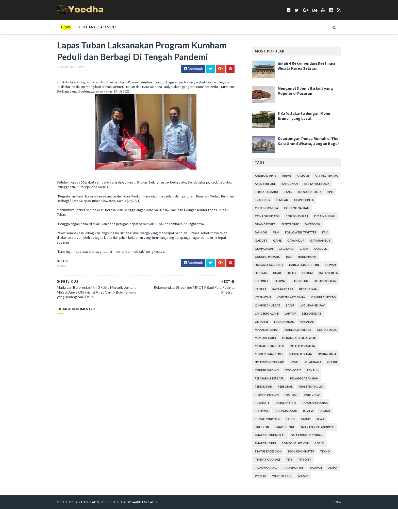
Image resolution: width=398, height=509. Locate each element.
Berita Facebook (316, 183)
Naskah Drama (300, 354)
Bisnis (288, 191)
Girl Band (286, 248)
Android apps (265, 175)
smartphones (265, 443)
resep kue (262, 410)
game (277, 240)
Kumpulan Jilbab (267, 305)
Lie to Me (261, 321)
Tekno (325, 451)
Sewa (320, 419)
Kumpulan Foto (323, 297)
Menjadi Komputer (269, 346)
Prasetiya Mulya (310, 386)
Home (66, 27)
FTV (325, 232)
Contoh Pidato (267, 216)
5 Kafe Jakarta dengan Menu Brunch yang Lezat (304, 116)
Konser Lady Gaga (291, 297)
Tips (289, 459)
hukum (307, 273)
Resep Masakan (286, 410)
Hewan (330, 264)
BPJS (330, 191)
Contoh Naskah (296, 208)
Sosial (61, 265)
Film (276, 232)
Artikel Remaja (326, 175)
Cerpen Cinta (304, 200)
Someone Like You (295, 443)
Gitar (304, 248)
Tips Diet (304, 459)
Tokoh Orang (266, 467)
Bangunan (289, 183)
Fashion (261, 232)
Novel (294, 362)
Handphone (307, 256)
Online (332, 362)
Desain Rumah (324, 216)
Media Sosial (327, 329)
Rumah (325, 410)
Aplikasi (303, 175)
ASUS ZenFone (265, 183)
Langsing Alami (267, 313)
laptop (290, 313)
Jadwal (280, 281)
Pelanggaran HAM (304, 378)
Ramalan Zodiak (315, 402)
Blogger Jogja (310, 191)
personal (285, 386)
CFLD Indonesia (266, 208)
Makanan (307, 321)
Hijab (277, 273)
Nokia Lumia (327, 354)
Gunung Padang (267, 256)
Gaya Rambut (320, 240)
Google (320, 248)
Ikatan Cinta (328, 273)
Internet (262, 281)
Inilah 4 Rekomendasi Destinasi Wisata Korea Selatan (306, 66)
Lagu (290, 305)
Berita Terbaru (266, 191)
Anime (286, 175)
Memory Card (265, 337)
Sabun (290, 419)
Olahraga (313, 362)
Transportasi (293, 467)
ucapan (316, 467)
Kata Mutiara (282, 289)
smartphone (285, 427)
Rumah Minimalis (267, 419)
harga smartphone (304, 264)
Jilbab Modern (325, 281)
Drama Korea (265, 224)
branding (262, 200)
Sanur (306, 419)
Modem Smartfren (269, 354)
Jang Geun (300, 281)
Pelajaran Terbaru (269, 378)
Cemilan (282, 200)
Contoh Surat (297, 216)
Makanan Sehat (267, 329)
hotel (291, 273)
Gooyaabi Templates (140, 502)
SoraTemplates (87, 502)
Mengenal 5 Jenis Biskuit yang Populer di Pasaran (305, 91)
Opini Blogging (267, 370)
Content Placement (97, 27)
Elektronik (290, 224)
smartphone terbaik (307, 435)
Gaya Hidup (295, 240)
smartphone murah (270, 435)
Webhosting (282, 475)
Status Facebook (268, 451)
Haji (289, 256)
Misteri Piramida (302, 346)
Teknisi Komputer (300, 451)
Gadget (261, 240)
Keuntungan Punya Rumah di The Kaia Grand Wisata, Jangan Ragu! (308, 141)
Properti (291, 394)
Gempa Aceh (264, 248)
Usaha (332, 467)
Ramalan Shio (285, 402)
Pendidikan (263, 386)
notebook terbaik (269, 362)
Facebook (312, 224)
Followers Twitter (300, 232)
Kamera (261, 289)
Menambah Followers (299, 337)
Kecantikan (308, 289)
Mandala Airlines (298, 329)
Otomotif (293, 370)
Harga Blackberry (269, 264)
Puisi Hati (262, 402)
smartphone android (318, 427)
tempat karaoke (267, 459)
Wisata (302, 475)
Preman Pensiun (267, 394)
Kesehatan (263, 297)
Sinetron (262, 427)
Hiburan (261, 273)
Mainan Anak (284, 321)
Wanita (260, 475)
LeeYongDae (311, 313)
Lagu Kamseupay (312, 305)
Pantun (313, 370)
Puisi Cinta (312, 394)
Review (308, 410)
